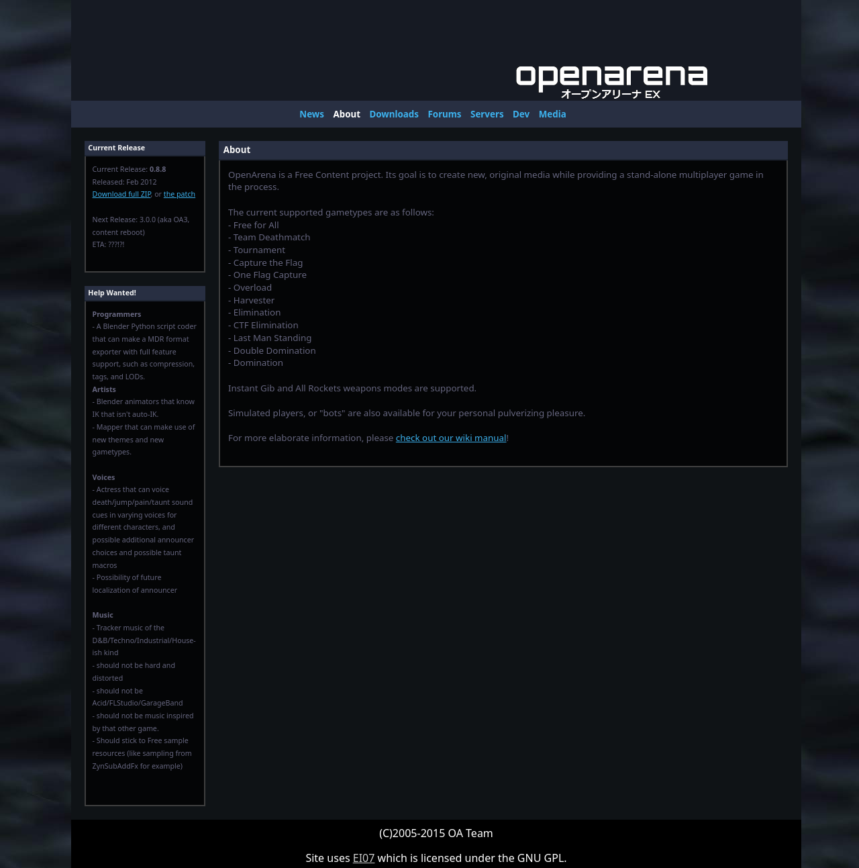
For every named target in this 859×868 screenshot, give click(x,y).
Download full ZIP (122, 194)
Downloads (394, 114)
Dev (521, 114)
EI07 (364, 858)
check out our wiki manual (451, 438)
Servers (487, 114)
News (311, 114)
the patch (179, 194)
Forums (444, 114)
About (346, 114)
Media (552, 114)
